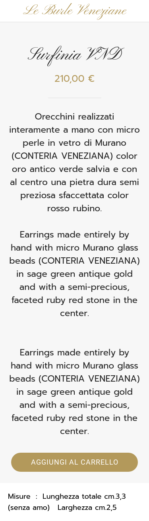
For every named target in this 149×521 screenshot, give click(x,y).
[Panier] (137, 11)
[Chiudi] (11, 11)
